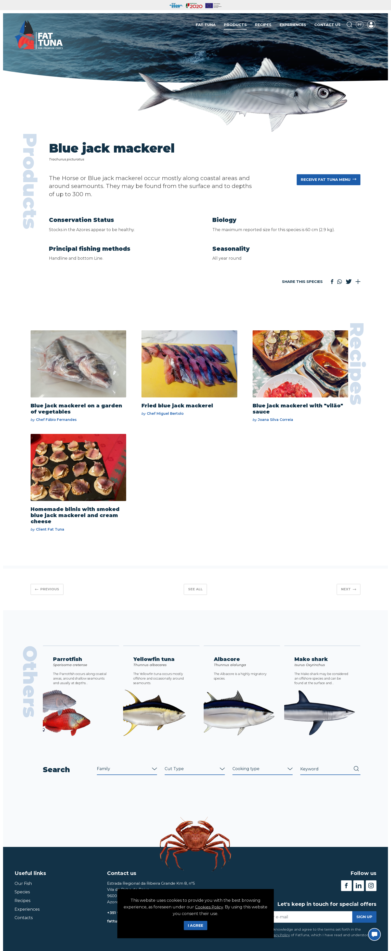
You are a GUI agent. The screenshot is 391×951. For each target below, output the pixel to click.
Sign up (364, 924)
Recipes (263, 25)
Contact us (327, 25)
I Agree (195, 925)
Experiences (293, 25)
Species (22, 899)
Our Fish (23, 891)
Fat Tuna (206, 25)
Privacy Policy (279, 942)
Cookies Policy (209, 907)
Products (235, 25)
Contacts (24, 925)
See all (195, 591)
